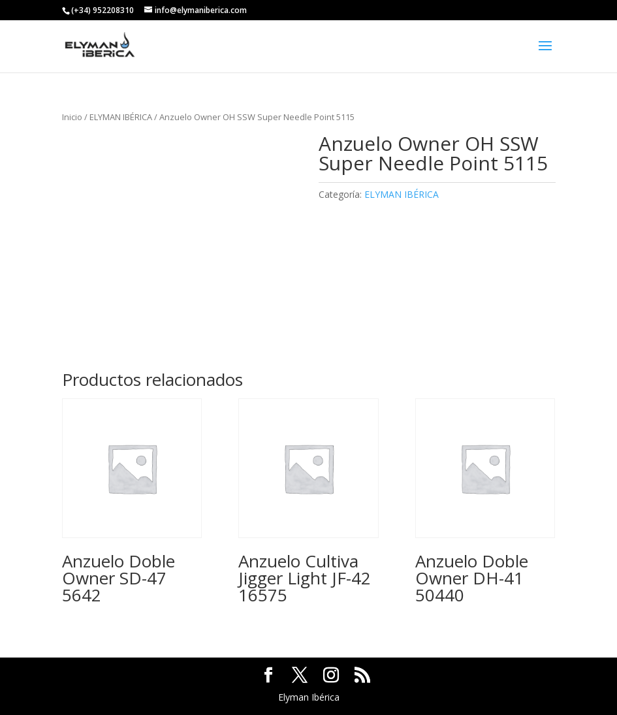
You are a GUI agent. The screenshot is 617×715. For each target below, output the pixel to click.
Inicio (72, 117)
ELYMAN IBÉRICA (120, 117)
